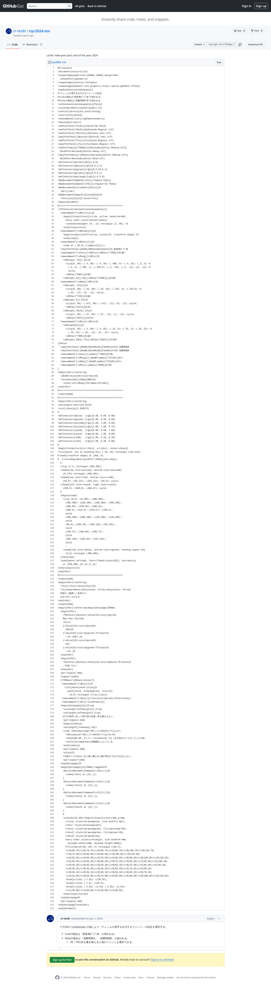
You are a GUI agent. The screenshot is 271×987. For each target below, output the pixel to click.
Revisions (32, 44)
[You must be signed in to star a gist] (240, 30)
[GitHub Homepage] (57, 977)
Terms (87, 977)
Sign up (261, 6)
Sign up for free (62, 959)
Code (12, 44)
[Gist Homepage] (13, 6)
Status (117, 977)
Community (130, 977)
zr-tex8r (19, 30)
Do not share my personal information (196, 977)
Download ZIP (255, 44)
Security (107, 977)
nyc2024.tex (39, 30)
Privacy (96, 977)
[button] (240, 44)
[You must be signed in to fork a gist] (257, 30)
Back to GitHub (97, 6)
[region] (135, 488)
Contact (150, 977)
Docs (141, 977)
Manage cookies (165, 977)
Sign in (246, 6)
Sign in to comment (162, 959)
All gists (80, 6)
